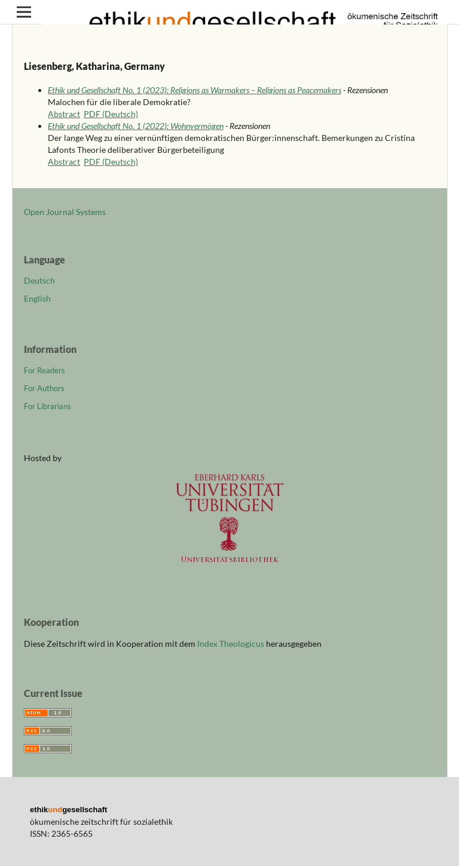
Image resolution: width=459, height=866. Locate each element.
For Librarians (47, 406)
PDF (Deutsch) (111, 114)
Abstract (64, 114)
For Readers (44, 370)
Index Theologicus (231, 643)
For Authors (44, 388)
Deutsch (39, 280)
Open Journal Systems (65, 212)
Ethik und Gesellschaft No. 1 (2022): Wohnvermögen (136, 126)
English (37, 298)
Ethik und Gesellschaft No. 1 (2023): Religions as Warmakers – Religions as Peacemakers (194, 90)
